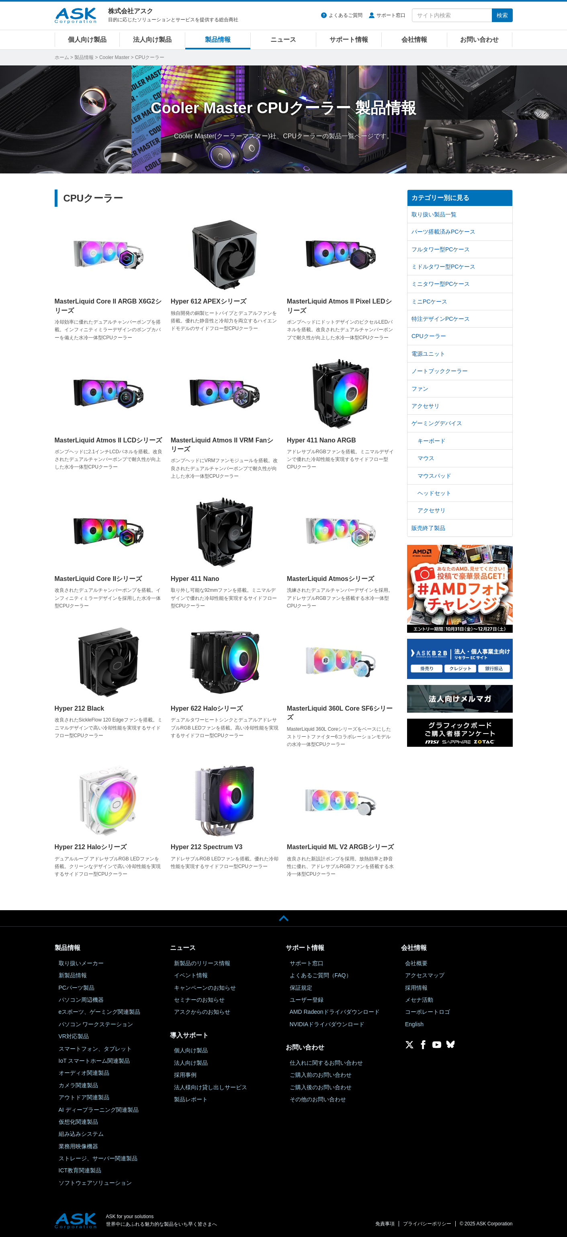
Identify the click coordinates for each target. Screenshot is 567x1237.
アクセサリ (425, 406)
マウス (426, 458)
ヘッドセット (434, 493)
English (414, 1024)
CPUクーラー (428, 336)
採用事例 (185, 1075)
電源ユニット (428, 354)
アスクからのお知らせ (202, 1012)
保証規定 (301, 987)
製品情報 (218, 39)
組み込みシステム (81, 1134)
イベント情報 (191, 975)
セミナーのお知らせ (199, 1000)
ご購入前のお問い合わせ (321, 1075)
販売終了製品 (428, 528)
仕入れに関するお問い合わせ (326, 1063)
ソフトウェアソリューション (95, 1183)
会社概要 (416, 963)
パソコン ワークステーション (96, 1024)
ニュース (283, 39)
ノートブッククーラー (439, 371)
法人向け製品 (152, 39)
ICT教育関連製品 (80, 1170)
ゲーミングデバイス (436, 423)
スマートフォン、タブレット (95, 1048)
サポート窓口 (391, 15)
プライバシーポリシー (427, 1224)
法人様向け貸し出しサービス (210, 1087)
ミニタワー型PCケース (440, 284)
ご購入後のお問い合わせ (321, 1087)
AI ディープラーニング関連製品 (99, 1110)
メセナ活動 (419, 1000)
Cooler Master (114, 57)
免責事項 (385, 1224)
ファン (419, 388)
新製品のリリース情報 (202, 963)
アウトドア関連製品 (84, 1097)
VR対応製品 (74, 1036)
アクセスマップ (424, 975)
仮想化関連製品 (78, 1122)
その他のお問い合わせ (318, 1099)
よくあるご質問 (345, 15)
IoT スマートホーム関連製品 (94, 1061)
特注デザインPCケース (440, 319)
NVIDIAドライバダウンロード (327, 1024)
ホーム (62, 57)
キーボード (432, 441)
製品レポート (191, 1099)
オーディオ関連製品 (84, 1073)
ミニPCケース (429, 301)
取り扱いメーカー (81, 963)
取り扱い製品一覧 (433, 214)
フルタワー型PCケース (440, 249)
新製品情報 (73, 975)
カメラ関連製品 (78, 1085)
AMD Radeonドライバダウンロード (335, 1012)
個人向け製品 (87, 39)
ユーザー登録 (306, 1000)
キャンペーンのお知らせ (205, 987)
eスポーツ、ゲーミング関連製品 (100, 1012)
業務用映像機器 (78, 1146)
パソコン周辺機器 (81, 1000)
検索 (502, 15)
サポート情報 (349, 39)
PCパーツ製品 (76, 987)
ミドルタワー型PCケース (443, 266)
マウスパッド (434, 476)
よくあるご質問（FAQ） (321, 975)
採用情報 (416, 987)
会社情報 (414, 39)
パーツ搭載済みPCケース (443, 231)
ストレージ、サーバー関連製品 (98, 1158)
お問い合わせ (479, 39)
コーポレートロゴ (427, 1012)
